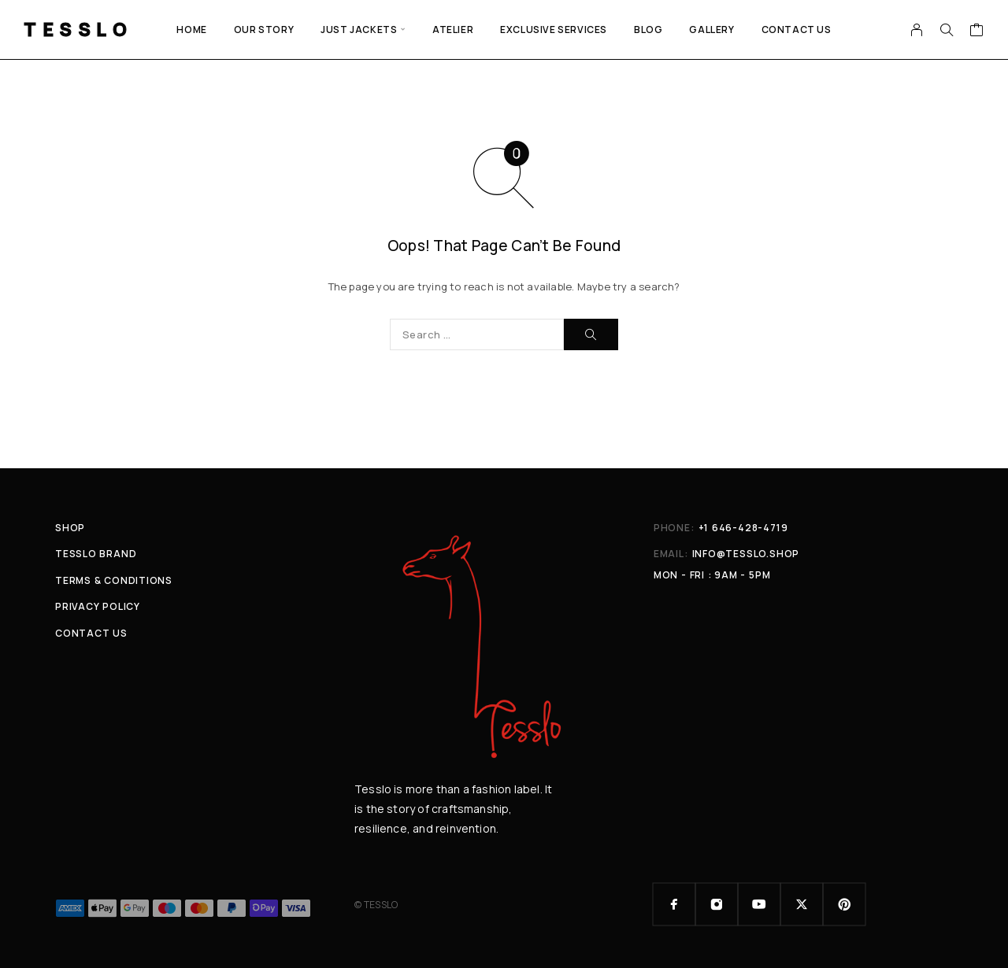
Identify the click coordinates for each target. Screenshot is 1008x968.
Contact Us (797, 29)
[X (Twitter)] (801, 904)
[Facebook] (674, 904)
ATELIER (452, 29)
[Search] (947, 30)
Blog (648, 29)
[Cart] (976, 31)
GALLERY (711, 29)
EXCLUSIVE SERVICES (553, 29)
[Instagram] (716, 904)
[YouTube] (759, 904)
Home (191, 29)
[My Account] (917, 30)
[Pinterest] (844, 904)
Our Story (264, 29)
